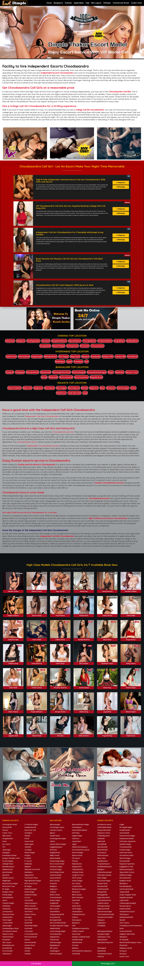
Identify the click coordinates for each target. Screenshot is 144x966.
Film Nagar (63, 355)
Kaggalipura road (126, 866)
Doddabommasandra (80, 927)
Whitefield (6, 905)
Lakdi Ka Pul (11, 355)
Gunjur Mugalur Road (128, 894)
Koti (86, 360)
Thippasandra (77, 868)
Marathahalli (7, 871)
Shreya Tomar (60, 711)
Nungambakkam (59, 340)
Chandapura (77, 826)
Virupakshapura (103, 863)
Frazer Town (7, 832)
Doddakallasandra (104, 866)
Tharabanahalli (125, 846)
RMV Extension (77, 897)
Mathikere (28, 871)
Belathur (75, 947)
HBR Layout (6, 835)
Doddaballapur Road (10, 927)
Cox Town (28, 919)
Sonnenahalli (125, 860)
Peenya (75, 860)
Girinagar (28, 916)
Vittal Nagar (76, 908)
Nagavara (54, 888)
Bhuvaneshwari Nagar (80, 824)
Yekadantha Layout (127, 911)
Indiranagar (29, 843)
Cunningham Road (9, 824)
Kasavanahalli (55, 877)
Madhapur (60, 360)
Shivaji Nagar (7, 894)
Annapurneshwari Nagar (59, 925)
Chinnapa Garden (104, 874)
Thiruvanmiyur (97, 345)
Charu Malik (36, 639)
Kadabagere (55, 950)
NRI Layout (54, 947)
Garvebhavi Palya (126, 854)
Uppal (69, 360)
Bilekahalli (53, 376)
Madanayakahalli (126, 916)
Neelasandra (77, 942)
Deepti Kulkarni (13, 615)
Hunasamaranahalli (104, 916)
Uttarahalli (28, 899)
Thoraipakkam (89, 340)
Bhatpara (111, 387)
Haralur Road (29, 944)
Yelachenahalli (55, 874)
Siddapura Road (126, 947)
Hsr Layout (6, 843)
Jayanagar (6, 849)
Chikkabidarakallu (104, 826)
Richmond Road (30, 936)
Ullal (73, 925)
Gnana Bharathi (126, 930)
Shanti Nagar (29, 891)
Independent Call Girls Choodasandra (42, 415)
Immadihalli (101, 843)
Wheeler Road (77, 871)
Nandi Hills (28, 922)
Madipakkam (132, 340)
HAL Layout (76, 883)
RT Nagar (6, 888)
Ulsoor (4, 899)
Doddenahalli (125, 829)
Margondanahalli (103, 829)
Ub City (27, 897)
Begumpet (75, 355)
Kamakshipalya (126, 885)
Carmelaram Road (9, 930)
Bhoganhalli (101, 891)
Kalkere (75, 916)
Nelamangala (55, 857)
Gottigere (28, 832)
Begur (110, 371)
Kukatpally (95, 355)
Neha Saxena (84, 735)
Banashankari (32, 371)
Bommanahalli (66, 376)
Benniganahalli (55, 919)
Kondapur (78, 360)
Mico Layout (54, 908)
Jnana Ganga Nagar (58, 930)
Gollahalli (100, 838)
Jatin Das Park (74, 392)
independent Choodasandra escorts (42, 445)
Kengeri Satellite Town (11, 857)
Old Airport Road (31, 877)
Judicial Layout (103, 902)
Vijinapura (123, 936)
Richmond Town (8, 885)
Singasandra (77, 866)
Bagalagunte (55, 944)
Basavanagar (55, 824)
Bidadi (44, 376)
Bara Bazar (49, 387)
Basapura (76, 922)
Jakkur (52, 840)
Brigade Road (96, 376)
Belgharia (94, 387)
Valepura (100, 919)
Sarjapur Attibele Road (81, 936)
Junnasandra (7, 911)
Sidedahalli (101, 950)
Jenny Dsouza (107, 590)
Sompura (123, 950)
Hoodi (26, 838)
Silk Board (76, 891)
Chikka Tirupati (78, 930)
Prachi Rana (60, 615)
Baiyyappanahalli (31, 908)
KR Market (6, 939)
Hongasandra (7, 838)
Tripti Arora (130, 735)
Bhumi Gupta (131, 711)
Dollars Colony (30, 913)
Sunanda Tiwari (107, 663)
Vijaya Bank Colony (127, 871)
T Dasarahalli (7, 922)
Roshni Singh (131, 687)
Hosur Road (28, 840)
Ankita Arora (60, 639)
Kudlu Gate (76, 905)
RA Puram (84, 345)
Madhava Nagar (126, 874)
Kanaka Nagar (125, 849)
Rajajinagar (6, 880)
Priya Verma (130, 639)
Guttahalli (28, 927)
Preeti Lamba (37, 687)
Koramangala (7, 860)
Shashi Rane (36, 735)
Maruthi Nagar (77, 852)
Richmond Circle (30, 883)
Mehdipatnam (50, 355)
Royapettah (45, 345)
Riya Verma (60, 590)
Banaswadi (46, 371)
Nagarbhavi (29, 874)
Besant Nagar (59, 345)
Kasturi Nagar (77, 880)
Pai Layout (76, 857)
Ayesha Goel (13, 735)
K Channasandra (31, 933)
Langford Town (78, 874)
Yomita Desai (84, 687)
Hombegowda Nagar (58, 838)
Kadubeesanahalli (126, 838)
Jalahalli (27, 846)
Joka (85, 392)
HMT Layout (6, 942)
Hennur (27, 939)
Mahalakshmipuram (105, 942)
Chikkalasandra (103, 835)
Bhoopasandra (125, 877)
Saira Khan (107, 639)
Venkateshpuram (104, 899)
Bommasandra (81, 376)
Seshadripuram (8, 944)
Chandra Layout (56, 829)
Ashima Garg (13, 663)
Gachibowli (133, 355)
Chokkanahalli (102, 888)
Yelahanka (6, 908)
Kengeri (27, 854)
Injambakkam (75, 340)
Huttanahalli (124, 832)
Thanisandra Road (104, 953)
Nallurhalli (101, 840)
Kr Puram (28, 860)
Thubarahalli (77, 885)
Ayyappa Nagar (103, 933)
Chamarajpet (55, 905)
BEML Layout (77, 894)
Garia (133, 387)
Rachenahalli (102, 885)
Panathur (53, 883)
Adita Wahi (13, 687)
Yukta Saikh (130, 615)
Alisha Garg (83, 711)
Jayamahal (76, 840)
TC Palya (75, 902)
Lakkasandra (102, 939)
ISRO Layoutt (55, 880)
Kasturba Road (8, 913)
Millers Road (54, 854)
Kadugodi (6, 852)
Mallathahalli (55, 927)
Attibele (27, 953)
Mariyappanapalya (104, 930)
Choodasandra (56, 933)
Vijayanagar (7, 925)
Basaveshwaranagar (96, 371)
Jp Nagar (28, 849)
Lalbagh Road (7, 863)
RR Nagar (28, 885)
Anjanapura (6, 953)
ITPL (3, 846)
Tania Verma (107, 615)
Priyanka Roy (107, 735)
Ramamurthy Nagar (10, 883)
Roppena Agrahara (127, 863)
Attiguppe (20, 371)
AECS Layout (77, 877)
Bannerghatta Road (61, 371)
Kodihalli (27, 857)
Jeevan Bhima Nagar (58, 843)
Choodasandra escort (27, 441)
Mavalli (122, 919)
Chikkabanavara (78, 913)
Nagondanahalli (103, 897)
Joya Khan (107, 711)
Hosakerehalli (77, 939)
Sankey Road (102, 883)
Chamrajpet (7, 919)
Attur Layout (124, 922)
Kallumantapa (102, 854)
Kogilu (122, 824)
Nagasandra (54, 936)
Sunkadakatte (7, 897)
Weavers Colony (103, 832)
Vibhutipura (124, 913)
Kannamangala (56, 953)
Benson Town (132, 371)
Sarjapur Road (7, 891)
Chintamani (54, 939)
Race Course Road (57, 863)
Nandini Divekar (131, 590)
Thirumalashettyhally (105, 913)
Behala (85, 387)
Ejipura (52, 832)
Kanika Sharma (84, 639)
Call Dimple (36, 963)
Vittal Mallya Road (57, 871)
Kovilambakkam (105, 340)
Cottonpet (28, 930)
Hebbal (27, 835)
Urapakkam (119, 340)
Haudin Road (55, 835)
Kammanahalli (30, 942)
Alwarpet (46, 340)
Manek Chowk (7, 933)
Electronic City (30, 829)
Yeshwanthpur (8, 936)
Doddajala (101, 925)
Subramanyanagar (104, 911)
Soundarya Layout (104, 824)
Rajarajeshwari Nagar (32, 880)
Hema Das (84, 590)
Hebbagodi (101, 947)
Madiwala (28, 863)
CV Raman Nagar (31, 824)
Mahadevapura (8, 866)
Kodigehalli (54, 902)
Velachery (10, 340)
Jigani (74, 843)
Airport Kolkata (14, 387)
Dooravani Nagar (104, 880)
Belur (102, 387)
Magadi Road (55, 852)
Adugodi (9, 371)
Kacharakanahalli (126, 888)
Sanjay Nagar (55, 899)
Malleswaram (7, 868)
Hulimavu (75, 838)
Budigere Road (125, 880)
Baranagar (61, 387)
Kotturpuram (72, 345)
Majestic (27, 866)
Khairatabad (24, 355)
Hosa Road (76, 933)
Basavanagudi (78, 371)
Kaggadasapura (56, 846)
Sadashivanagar (30, 888)
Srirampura (101, 852)
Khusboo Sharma (60, 687)
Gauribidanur (55, 911)
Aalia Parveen (13, 639)
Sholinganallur (33, 340)
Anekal (27, 950)
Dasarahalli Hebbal (79, 829)
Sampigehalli (102, 894)
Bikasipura (124, 883)
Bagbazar (38, 387)
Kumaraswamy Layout (80, 849)
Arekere (53, 891)
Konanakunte (55, 916)
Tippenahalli (124, 891)
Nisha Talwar (13, 711)
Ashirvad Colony (126, 852)
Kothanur (53, 849)
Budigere (53, 885)
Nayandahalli (102, 849)
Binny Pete (101, 857)
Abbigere (28, 947)
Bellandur (120, 371)
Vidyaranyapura (30, 902)
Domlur (5, 829)
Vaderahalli (124, 899)
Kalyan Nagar (29, 852)
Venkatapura (77, 911)
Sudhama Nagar (30, 894)
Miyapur (85, 355)
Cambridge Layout (57, 826)
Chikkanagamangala (128, 902)
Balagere (100, 868)
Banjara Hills (107, 355)
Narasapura (76, 919)
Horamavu (28, 911)
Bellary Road (55, 894)
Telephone (120, 183)
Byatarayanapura (126, 868)
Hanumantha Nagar (127, 835)
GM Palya (75, 832)
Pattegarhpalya (103, 905)
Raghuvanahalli (103, 908)
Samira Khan (37, 615)
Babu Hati (27, 387)
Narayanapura (125, 905)
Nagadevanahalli (126, 897)
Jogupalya (101, 922)
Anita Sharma (37, 663)
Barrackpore (73, 387)
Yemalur (75, 944)
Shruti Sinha (83, 663)
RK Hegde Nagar (126, 826)
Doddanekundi (30, 826)
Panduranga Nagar (57, 860)
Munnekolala (102, 846)
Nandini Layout (8, 877)
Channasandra (56, 897)
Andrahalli (76, 953)
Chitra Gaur (60, 663)
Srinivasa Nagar (56, 868)
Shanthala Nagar (31, 925)
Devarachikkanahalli (58, 922)
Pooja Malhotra (36, 711)
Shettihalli (76, 899)
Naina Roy (107, 687)
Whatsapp (121, 187)
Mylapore (21, 340)
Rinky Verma (131, 663)
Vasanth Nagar (8, 902)
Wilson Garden (30, 905)
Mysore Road (77, 854)
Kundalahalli (7, 947)
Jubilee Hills (120, 355)
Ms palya (123, 953)
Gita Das (60, 735)
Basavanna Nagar (79, 888)
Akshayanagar (55, 942)
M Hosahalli (124, 939)
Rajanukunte (77, 863)
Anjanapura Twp (103, 936)
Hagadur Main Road (127, 933)
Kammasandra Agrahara (82, 950)
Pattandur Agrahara (127, 840)
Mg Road (5, 874)
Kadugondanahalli (57, 913)
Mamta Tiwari (37, 590)
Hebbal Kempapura (80, 846)
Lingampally (37, 355)
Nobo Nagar (102, 877)
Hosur (4, 840)
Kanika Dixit (83, 615)
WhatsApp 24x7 (108, 963)
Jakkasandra (7, 916)
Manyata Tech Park (32, 868)
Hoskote (100, 956)
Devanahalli (7, 826)
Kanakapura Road (9, 854)
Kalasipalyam (102, 860)
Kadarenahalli (125, 908)
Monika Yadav (13, 590)
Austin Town (124, 956)
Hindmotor (61, 392)
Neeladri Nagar (125, 843)
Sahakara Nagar (56, 866)
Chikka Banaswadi (104, 871)
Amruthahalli (7, 950)
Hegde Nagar (77, 835)
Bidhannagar (123, 387)
